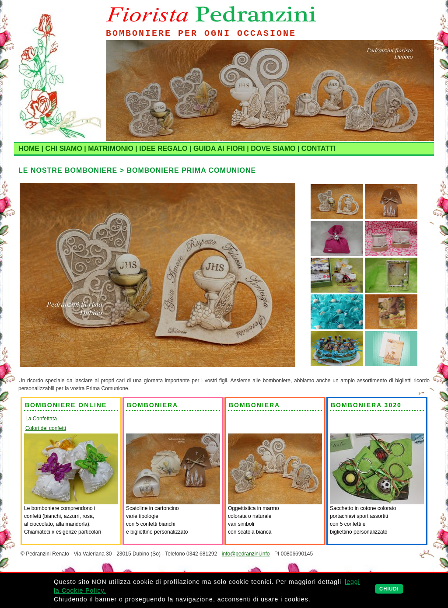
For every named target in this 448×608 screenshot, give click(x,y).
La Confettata (41, 419)
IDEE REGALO (163, 148)
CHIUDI (389, 588)
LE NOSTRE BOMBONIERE (67, 170)
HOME (28, 148)
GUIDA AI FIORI (219, 148)
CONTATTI (318, 148)
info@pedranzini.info (246, 554)
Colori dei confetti (45, 428)
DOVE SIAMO (273, 148)
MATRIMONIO (110, 148)
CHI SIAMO (63, 148)
